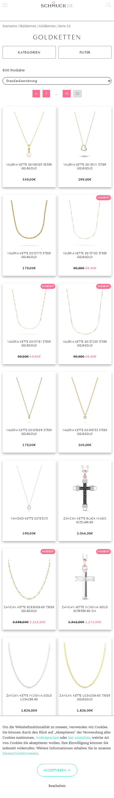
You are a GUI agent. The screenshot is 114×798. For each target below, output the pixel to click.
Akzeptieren (54, 770)
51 (66, 93)
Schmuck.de (57, 5)
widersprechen (47, 737)
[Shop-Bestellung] (57, 81)
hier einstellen (79, 737)
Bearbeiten (57, 786)
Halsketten (28, 26)
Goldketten (47, 26)
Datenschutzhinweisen (20, 753)
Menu (5, 5)
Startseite (10, 26)
